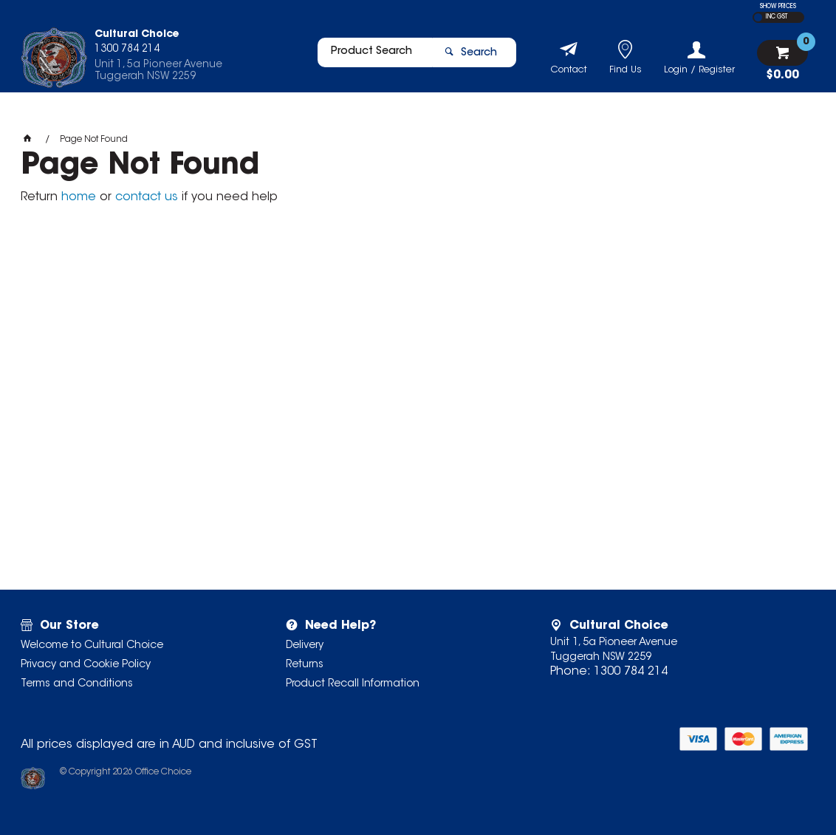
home (78, 197)
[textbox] (368, 57)
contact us (146, 197)
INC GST (776, 17)
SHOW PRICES (778, 7)
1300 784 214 (631, 672)
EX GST (758, 17)
